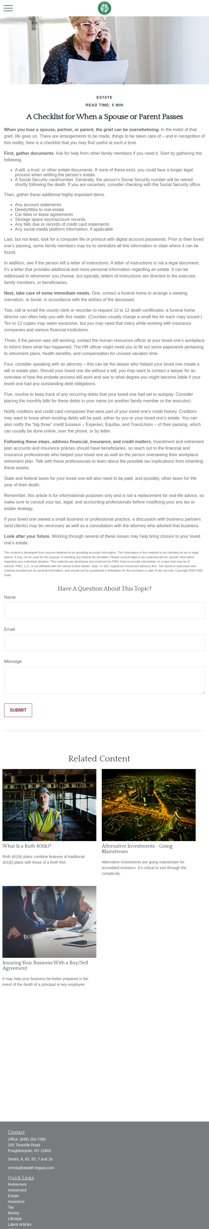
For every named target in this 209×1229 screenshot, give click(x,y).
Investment (17, 1190)
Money (13, 1213)
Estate (13, 1196)
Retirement (17, 1184)
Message (13, 661)
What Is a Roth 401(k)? (26, 846)
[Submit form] (18, 710)
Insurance (16, 1201)
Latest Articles (20, 1224)
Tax (11, 1207)
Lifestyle (15, 1218)
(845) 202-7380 (33, 1139)
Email (9, 629)
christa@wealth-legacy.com (31, 1168)
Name (10, 597)
